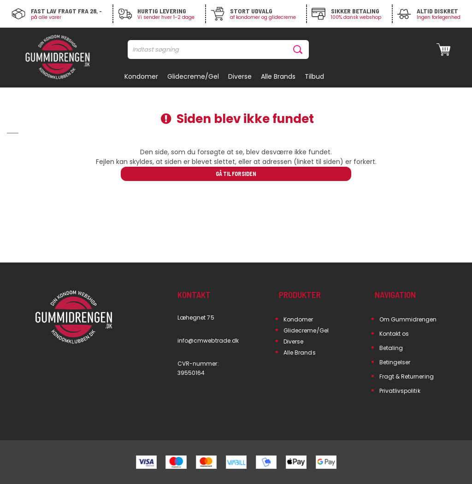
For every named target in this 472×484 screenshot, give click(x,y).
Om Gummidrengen (408, 319)
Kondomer (298, 319)
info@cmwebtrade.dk (208, 340)
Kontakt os (394, 334)
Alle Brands (299, 352)
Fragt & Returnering (406, 376)
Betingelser (395, 362)
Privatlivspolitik (399, 391)
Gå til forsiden (236, 173)
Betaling (391, 348)
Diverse (293, 341)
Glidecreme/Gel (306, 330)
